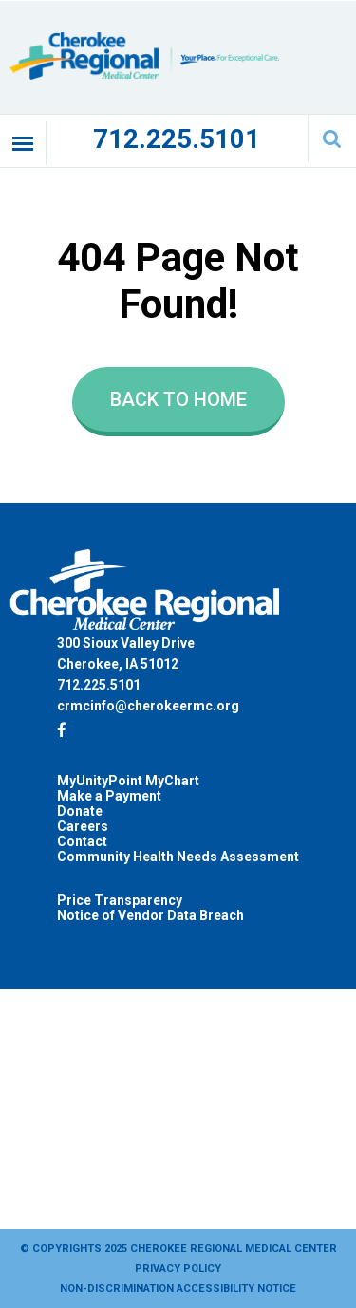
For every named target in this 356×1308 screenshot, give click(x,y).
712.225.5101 (176, 139)
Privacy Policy (178, 1268)
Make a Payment (109, 795)
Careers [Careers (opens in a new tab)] (82, 826)
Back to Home (178, 399)
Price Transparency (119, 900)
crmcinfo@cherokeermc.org (148, 705)
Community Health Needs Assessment (178, 856)
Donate (80, 811)
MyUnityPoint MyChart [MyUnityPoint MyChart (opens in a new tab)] (128, 780)
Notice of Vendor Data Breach (150, 915)
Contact (82, 841)
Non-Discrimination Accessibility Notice (178, 1288)
